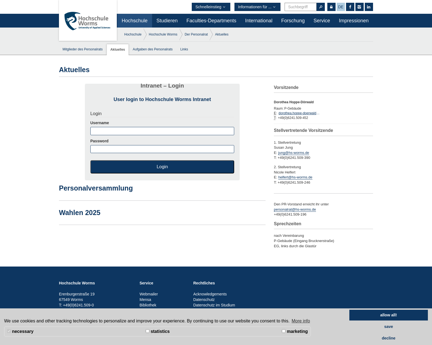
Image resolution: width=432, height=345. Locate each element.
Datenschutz (204, 299)
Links (184, 49)
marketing (295, 331)
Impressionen (354, 20)
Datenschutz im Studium (214, 305)
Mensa (145, 299)
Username (162, 128)
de (340, 7)
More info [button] (301, 321)
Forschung (293, 20)
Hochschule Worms (163, 34)
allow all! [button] (388, 315)
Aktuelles (222, 34)
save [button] (388, 326)
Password (162, 146)
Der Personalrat (196, 34)
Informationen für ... (257, 7)
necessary (20, 331)
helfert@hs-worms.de (295, 177)
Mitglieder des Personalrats (82, 49)
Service (322, 20)
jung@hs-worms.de (293, 153)
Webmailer (149, 294)
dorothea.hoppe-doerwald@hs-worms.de (299, 113)
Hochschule (135, 20)
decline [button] (389, 338)
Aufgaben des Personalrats (153, 49)
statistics (158, 331)
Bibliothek (148, 305)
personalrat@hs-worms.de (295, 209)
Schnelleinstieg (211, 7)
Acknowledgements (210, 294)
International (258, 20)
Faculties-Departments (211, 20)
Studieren (167, 20)
